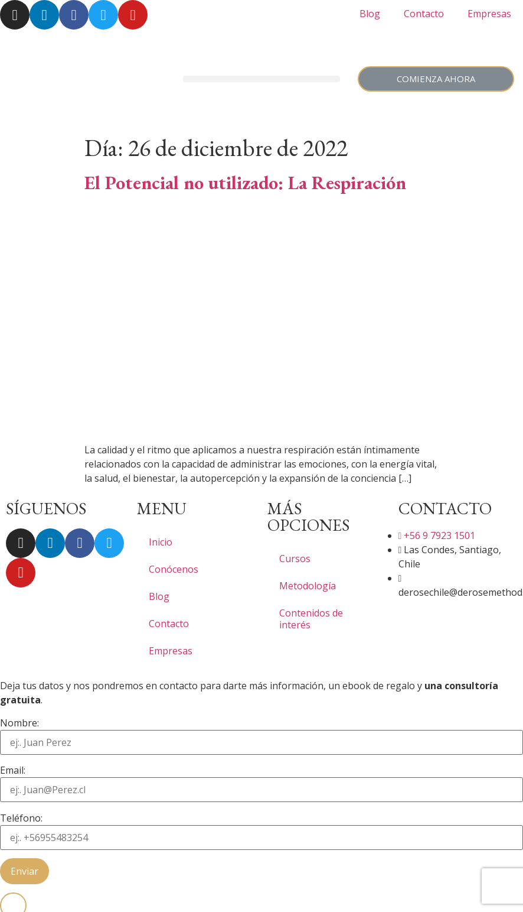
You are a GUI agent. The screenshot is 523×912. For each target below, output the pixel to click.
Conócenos (173, 569)
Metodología (307, 585)
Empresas (489, 13)
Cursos (294, 558)
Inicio (160, 542)
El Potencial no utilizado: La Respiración (245, 182)
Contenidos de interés (311, 618)
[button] (261, 79)
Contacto (424, 13)
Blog (369, 13)
